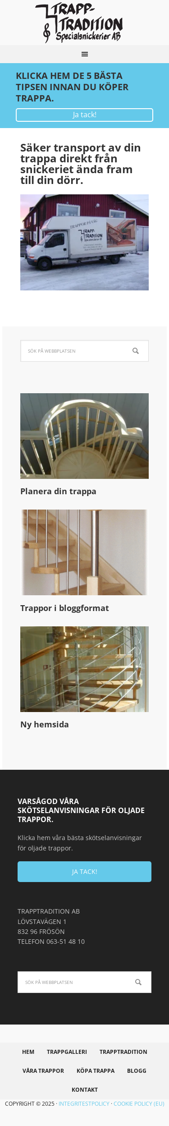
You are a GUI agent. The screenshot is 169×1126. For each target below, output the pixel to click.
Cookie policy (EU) (139, 1104)
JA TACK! (84, 871)
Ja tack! (84, 114)
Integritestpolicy (84, 1104)
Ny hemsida (44, 724)
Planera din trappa (58, 491)
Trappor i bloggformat (64, 607)
